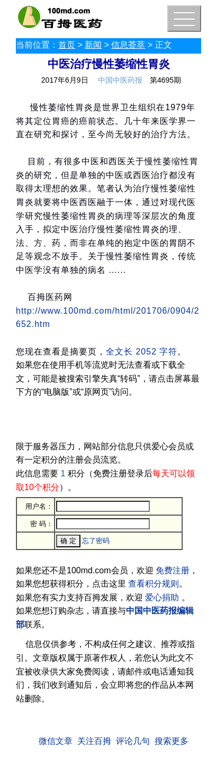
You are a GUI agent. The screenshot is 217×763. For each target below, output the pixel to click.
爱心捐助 (162, 597)
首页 (66, 44)
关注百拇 (94, 741)
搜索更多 (171, 741)
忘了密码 (96, 541)
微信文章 (56, 741)
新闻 (93, 44)
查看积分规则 (153, 583)
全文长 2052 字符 (141, 351)
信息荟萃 (128, 44)
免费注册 (172, 570)
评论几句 (133, 741)
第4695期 (165, 80)
